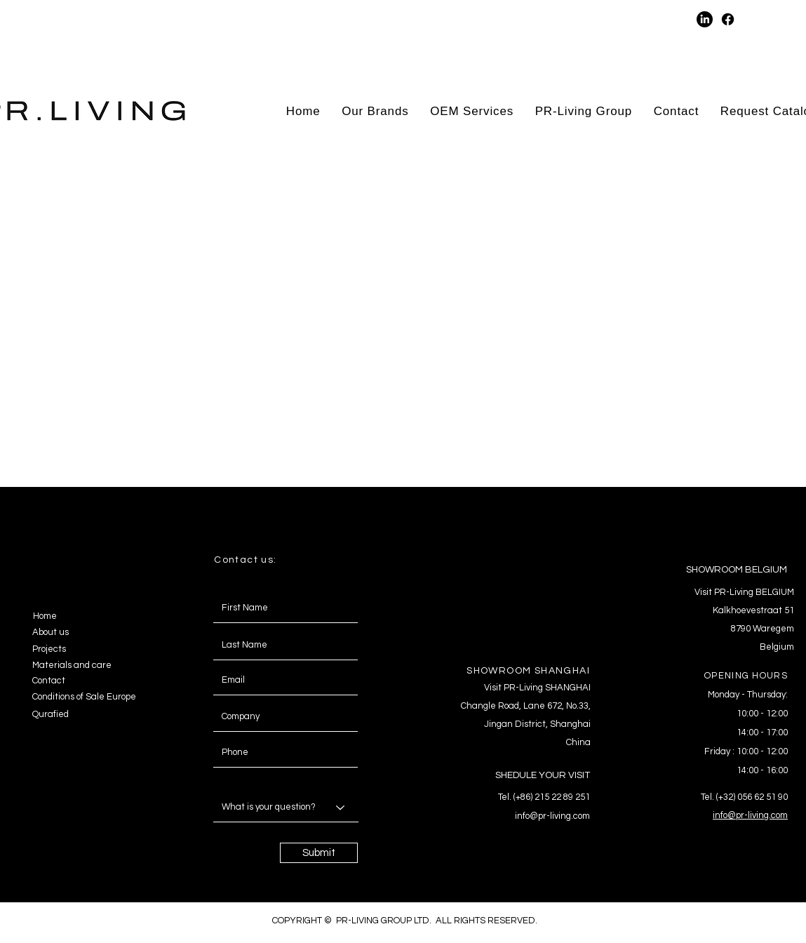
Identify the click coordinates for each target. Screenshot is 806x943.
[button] (582, 19)
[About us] (80, 632)
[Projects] (80, 649)
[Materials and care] (80, 665)
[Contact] (61, 681)
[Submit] (319, 853)
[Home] (81, 616)
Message (228, 779)
